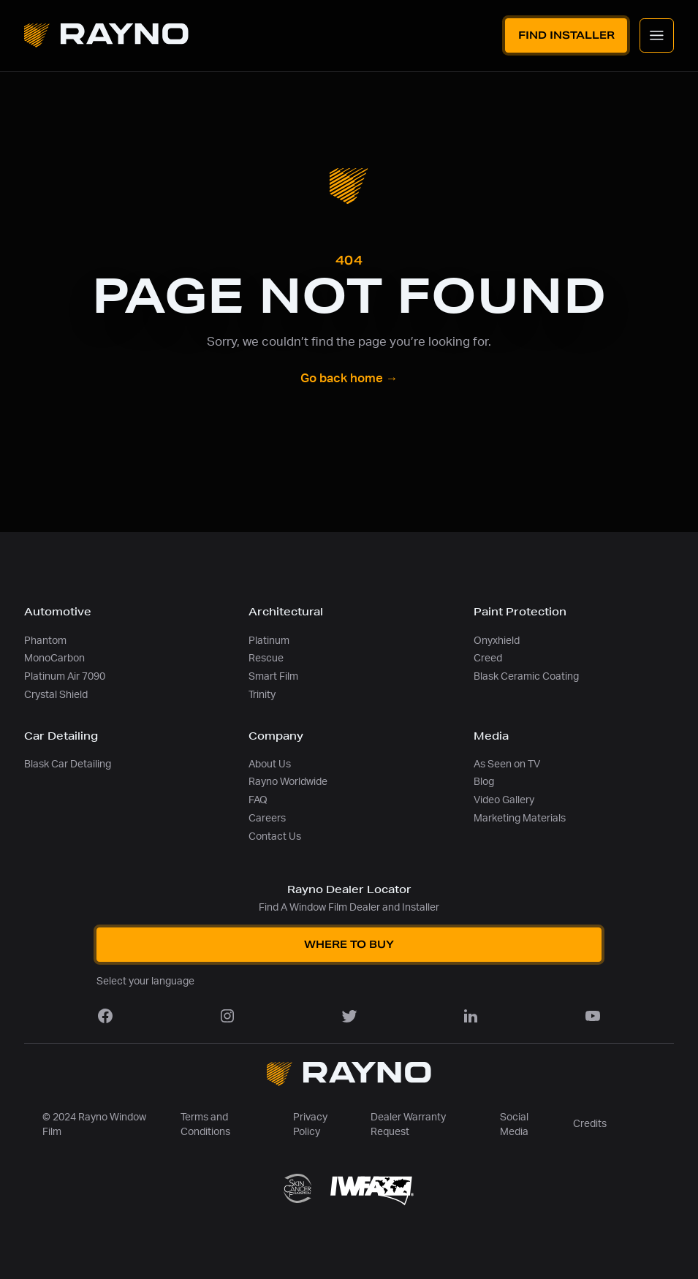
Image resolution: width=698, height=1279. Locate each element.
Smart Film (273, 676)
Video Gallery (504, 799)
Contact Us (275, 836)
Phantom (45, 640)
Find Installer (566, 35)
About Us (270, 764)
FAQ (258, 799)
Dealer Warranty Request (408, 1125)
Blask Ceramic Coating (526, 676)
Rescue (266, 658)
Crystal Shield (56, 694)
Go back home (349, 378)
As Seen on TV (507, 764)
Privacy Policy (310, 1125)
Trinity (262, 694)
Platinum (269, 640)
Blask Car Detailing (67, 764)
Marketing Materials (520, 818)
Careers (267, 818)
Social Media (514, 1125)
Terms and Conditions (205, 1125)
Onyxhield (497, 640)
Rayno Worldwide (288, 781)
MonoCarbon (54, 658)
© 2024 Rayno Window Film (94, 1125)
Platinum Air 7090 (64, 676)
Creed (488, 658)
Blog (484, 781)
